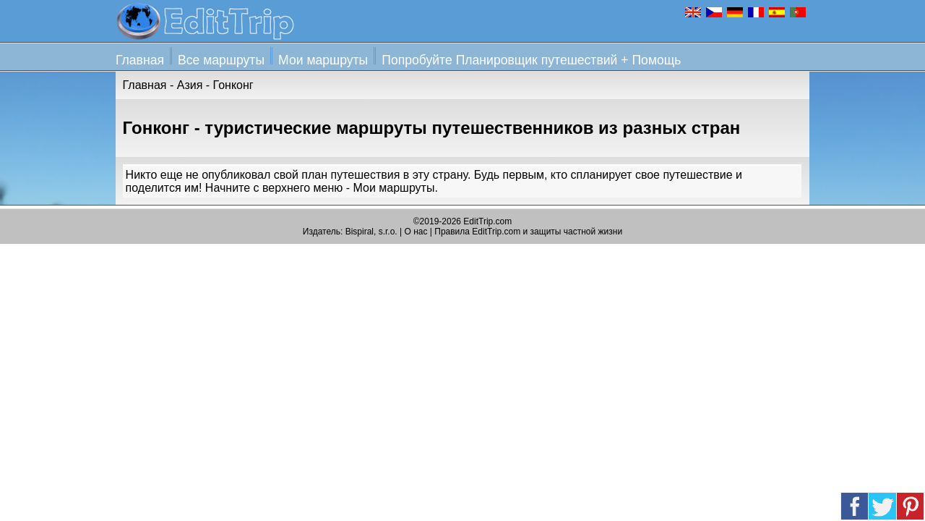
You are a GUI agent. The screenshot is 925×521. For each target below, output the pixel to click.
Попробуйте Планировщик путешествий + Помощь (531, 60)
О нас (416, 231)
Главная (140, 60)
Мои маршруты (323, 60)
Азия (190, 85)
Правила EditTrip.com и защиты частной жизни (528, 231)
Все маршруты (221, 60)
